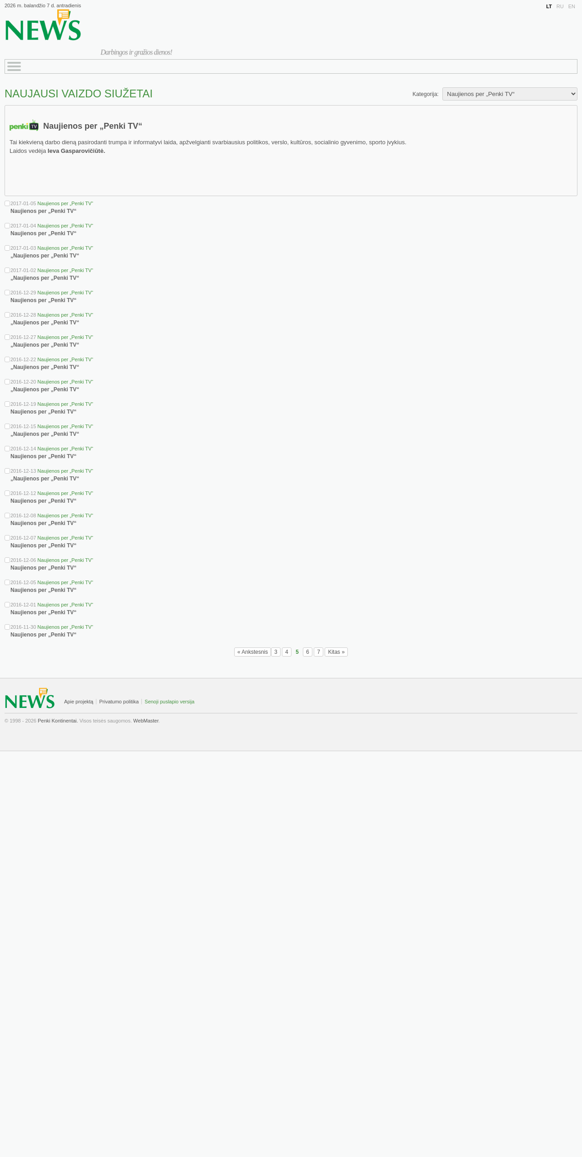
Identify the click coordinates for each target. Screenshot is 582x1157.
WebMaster (145, 720)
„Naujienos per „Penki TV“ (44, 256)
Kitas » (336, 652)
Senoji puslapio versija (169, 701)
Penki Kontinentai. (58, 720)
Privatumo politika (119, 701)
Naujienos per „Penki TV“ (65, 203)
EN (571, 6)
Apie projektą (78, 701)
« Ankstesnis (252, 652)
